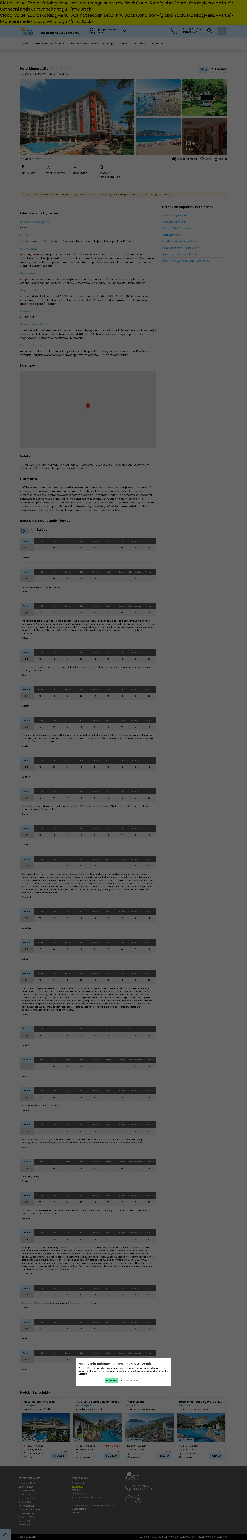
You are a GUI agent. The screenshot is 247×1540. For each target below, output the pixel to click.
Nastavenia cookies (130, 1380)
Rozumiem (111, 1380)
